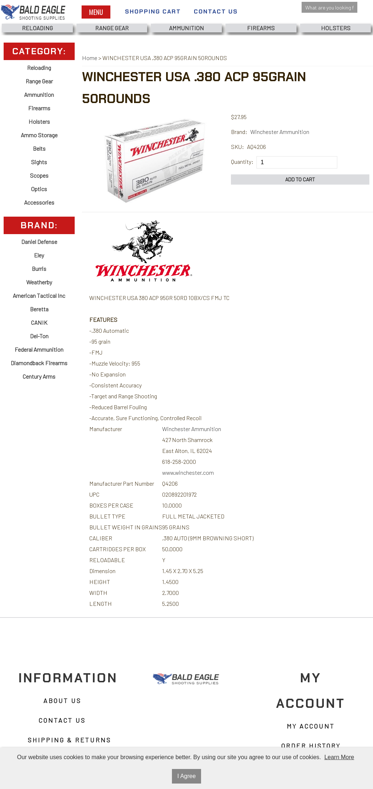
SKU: (237, 146)
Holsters (335, 27)
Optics (39, 188)
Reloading (37, 27)
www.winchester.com (188, 472)
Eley (39, 255)
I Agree (186, 776)
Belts (39, 148)
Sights (39, 161)
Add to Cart (300, 179)
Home (89, 57)
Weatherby (39, 282)
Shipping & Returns (69, 740)
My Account (311, 726)
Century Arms (39, 376)
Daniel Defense (39, 241)
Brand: (239, 131)
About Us (62, 701)
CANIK (39, 322)
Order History (311, 746)
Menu (96, 12)
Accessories (39, 202)
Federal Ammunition (39, 349)
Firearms (261, 27)
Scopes (39, 175)
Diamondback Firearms (39, 362)
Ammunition (186, 27)
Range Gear (112, 27)
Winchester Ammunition (279, 131)
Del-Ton (39, 335)
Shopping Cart (153, 11)
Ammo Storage (39, 134)
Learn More (339, 757)
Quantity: (242, 161)
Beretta (39, 308)
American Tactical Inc (39, 295)
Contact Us (216, 11)
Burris (39, 268)
